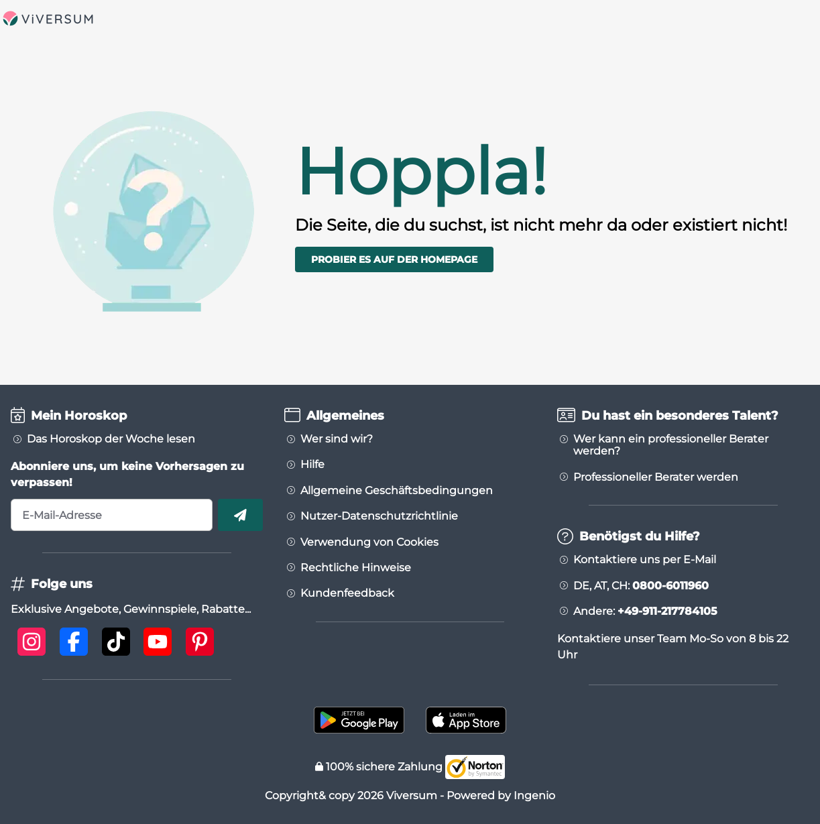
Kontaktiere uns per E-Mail (644, 560)
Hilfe (312, 465)
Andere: (645, 611)
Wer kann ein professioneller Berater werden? (670, 445)
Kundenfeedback (347, 593)
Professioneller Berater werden (655, 477)
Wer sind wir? (336, 439)
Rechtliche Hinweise (355, 568)
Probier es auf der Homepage (394, 259)
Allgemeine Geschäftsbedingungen (396, 491)
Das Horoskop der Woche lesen (111, 439)
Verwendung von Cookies (369, 542)
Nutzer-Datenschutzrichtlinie (379, 516)
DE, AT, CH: (641, 586)
